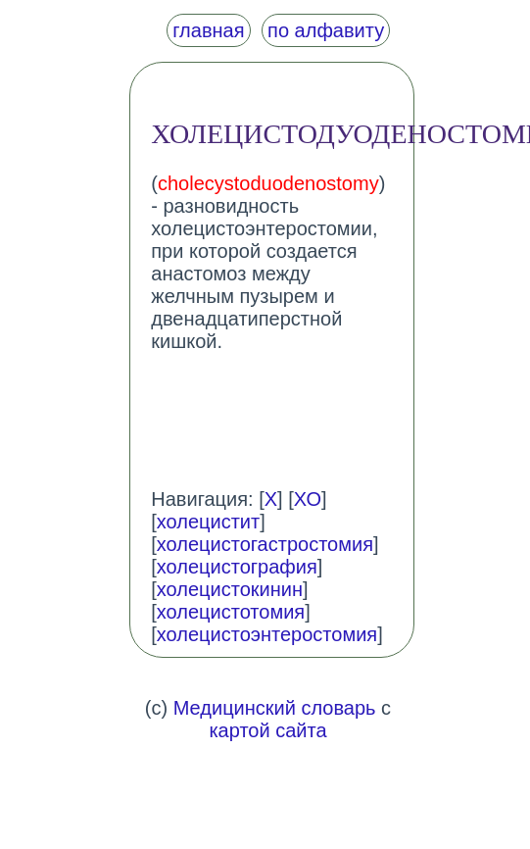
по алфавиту (325, 30)
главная (208, 30)
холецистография (237, 566)
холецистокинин (230, 589)
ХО (307, 499)
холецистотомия (231, 612)
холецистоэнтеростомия (267, 634)
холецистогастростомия (265, 544)
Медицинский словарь (274, 708)
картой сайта (267, 730)
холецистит (208, 521)
